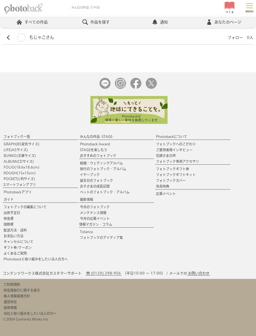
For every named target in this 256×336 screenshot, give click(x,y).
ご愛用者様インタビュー (174, 149)
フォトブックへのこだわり (176, 144)
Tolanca (86, 231)
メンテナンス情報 (93, 212)
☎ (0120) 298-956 (103, 273)
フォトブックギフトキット (176, 174)
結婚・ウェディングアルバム (101, 163)
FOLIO (21, 167)
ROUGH (20, 173)
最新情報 (86, 199)
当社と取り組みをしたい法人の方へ (30, 313)
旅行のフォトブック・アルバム (103, 168)
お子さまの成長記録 (95, 186)
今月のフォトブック (95, 207)
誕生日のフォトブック (96, 180)
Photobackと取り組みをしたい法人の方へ (36, 259)
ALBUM (19, 161)
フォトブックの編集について (25, 207)
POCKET (19, 178)
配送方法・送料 (15, 230)
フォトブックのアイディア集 (101, 237)
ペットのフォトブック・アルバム (105, 192)
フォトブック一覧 (17, 136)
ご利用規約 (12, 284)
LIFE (16, 149)
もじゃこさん (35, 37)
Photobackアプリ (17, 192)
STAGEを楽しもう (93, 149)
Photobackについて (171, 136)
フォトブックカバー (171, 180)
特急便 (9, 218)
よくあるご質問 (15, 253)
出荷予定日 (12, 212)
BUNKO (20, 155)
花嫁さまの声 (166, 155)
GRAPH (21, 144)
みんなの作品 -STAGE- (97, 136)
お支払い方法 (13, 236)
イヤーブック (90, 174)
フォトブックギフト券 (172, 168)
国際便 (9, 224)
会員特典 (162, 186)
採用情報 (10, 307)
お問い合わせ (198, 273)
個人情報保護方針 (17, 296)
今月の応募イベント (95, 218)
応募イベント (166, 193)
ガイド (9, 199)
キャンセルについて (18, 241)
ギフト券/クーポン (18, 247)
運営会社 (10, 301)
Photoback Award (95, 144)
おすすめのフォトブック (98, 155)
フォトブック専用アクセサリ (177, 161)
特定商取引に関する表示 (22, 290)
